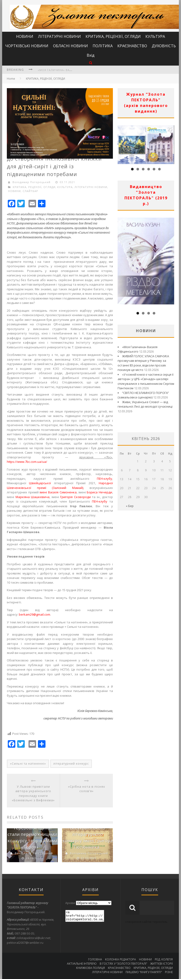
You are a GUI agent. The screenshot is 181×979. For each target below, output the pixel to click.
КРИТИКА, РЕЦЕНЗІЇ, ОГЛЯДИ (113, 36)
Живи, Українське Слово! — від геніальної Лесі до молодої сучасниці (145, 404)
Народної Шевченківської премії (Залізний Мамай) (60, 485)
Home (11, 79)
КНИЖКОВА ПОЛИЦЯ (90, 968)
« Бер (130, 506)
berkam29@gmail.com (34, 614)
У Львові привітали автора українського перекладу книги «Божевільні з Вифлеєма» (33, 793)
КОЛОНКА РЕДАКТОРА (120, 959)
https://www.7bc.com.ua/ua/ (27, 462)
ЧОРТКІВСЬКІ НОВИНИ (26, 45)
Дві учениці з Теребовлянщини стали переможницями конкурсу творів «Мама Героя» (32, 834)
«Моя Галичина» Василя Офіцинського (70, 70)
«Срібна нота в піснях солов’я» (86, 788)
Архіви (70, 903)
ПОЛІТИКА (103, 45)
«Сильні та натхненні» (28, 764)
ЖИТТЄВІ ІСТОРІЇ (161, 964)
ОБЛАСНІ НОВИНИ (70, 45)
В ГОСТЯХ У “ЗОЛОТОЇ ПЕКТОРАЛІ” (123, 964)
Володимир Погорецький (31, 182)
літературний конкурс (71, 764)
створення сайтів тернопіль (146, 922)
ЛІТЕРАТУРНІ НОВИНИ (59, 36)
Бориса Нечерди (99, 492)
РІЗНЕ (169, 972)
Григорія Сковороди (75, 497)
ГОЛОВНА (95, 959)
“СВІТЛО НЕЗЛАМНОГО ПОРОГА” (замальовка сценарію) (143, 395)
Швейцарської (40, 483)
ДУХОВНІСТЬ (164, 45)
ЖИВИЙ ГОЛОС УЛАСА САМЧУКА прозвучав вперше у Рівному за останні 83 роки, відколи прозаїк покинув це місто (143, 363)
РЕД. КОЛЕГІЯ (164, 959)
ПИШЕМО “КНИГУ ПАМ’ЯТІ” (144, 972)
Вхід (91, 55)
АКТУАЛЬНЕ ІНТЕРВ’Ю (82, 964)
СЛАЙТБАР (30, 191)
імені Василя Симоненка (58, 492)
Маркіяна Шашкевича (33, 497)
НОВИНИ (24, 36)
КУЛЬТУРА (155, 36)
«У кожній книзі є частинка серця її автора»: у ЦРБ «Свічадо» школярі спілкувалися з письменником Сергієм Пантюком (146, 381)
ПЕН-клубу (104, 478)
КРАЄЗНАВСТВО (132, 45)
